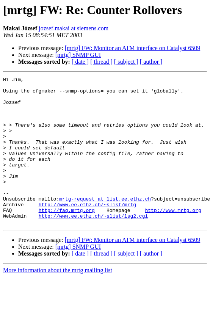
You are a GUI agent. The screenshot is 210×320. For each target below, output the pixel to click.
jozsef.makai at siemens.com (73, 28)
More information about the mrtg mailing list (57, 299)
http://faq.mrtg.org (67, 237)
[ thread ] (101, 61)
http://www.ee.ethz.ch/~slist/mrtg (87, 230)
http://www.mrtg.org (173, 237)
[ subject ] (126, 61)
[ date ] (80, 61)
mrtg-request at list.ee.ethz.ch (105, 223)
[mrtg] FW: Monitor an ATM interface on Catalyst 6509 (133, 48)
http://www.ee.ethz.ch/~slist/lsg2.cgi (93, 244)
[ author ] (151, 61)
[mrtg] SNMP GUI (78, 55)
